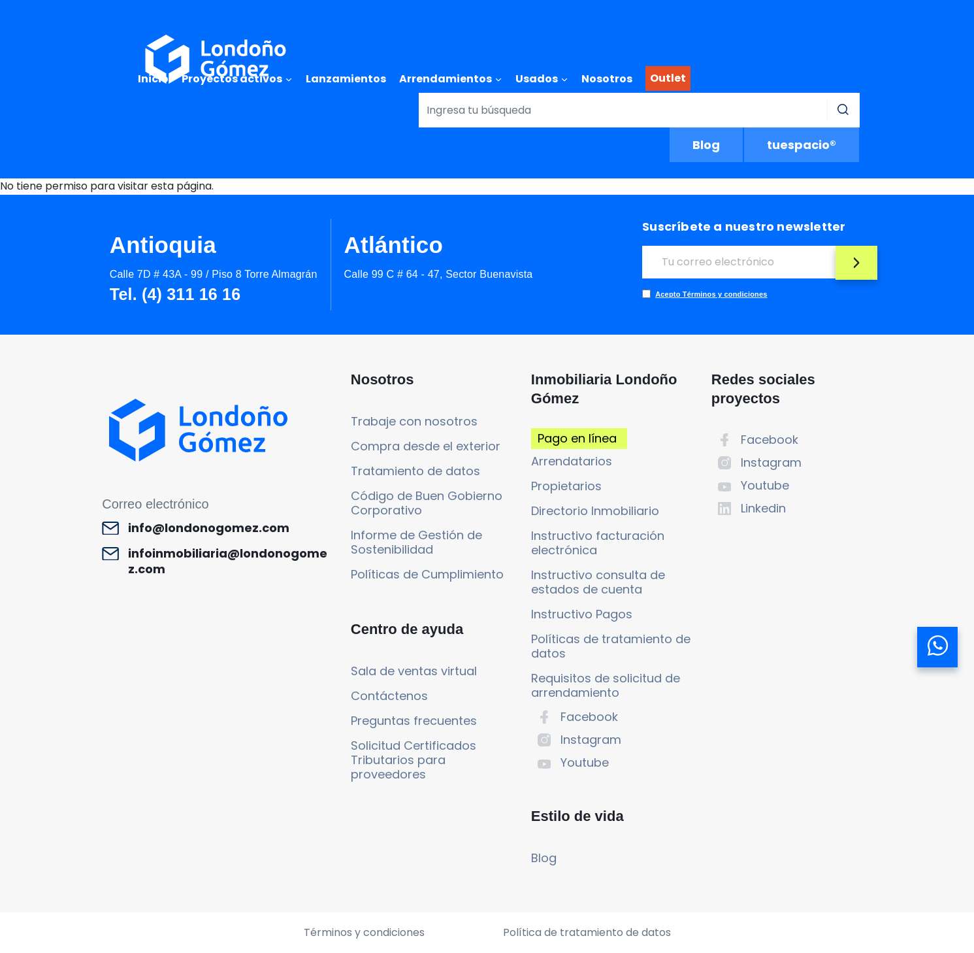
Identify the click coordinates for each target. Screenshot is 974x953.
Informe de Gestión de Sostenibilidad (416, 542)
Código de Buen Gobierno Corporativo (426, 503)
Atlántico (394, 245)
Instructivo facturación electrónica (597, 542)
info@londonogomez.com (208, 528)
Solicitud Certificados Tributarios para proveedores (413, 759)
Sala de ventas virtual (414, 671)
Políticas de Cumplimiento (427, 574)
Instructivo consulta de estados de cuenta (598, 582)
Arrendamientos (445, 78)
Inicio (153, 78)
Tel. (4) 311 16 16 (175, 294)
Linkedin (763, 508)
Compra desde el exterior (425, 446)
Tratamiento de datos (415, 471)
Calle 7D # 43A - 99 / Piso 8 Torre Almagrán (213, 274)
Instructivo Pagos (581, 614)
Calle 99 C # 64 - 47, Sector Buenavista (438, 274)
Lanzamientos (346, 78)
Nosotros (606, 78)
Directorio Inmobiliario (595, 511)
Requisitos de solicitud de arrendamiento (605, 685)
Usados (536, 78)
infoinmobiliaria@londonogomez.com (227, 561)
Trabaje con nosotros (414, 421)
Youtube (584, 762)
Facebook (589, 717)
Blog (706, 145)
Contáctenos (389, 696)
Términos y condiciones (364, 932)
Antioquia (163, 245)
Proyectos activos (232, 78)
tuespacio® (801, 145)
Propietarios (566, 486)
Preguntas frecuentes (414, 720)
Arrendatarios (571, 461)
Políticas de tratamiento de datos (610, 646)
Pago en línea (577, 438)
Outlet (668, 78)
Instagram (590, 739)
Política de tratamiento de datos (587, 932)
